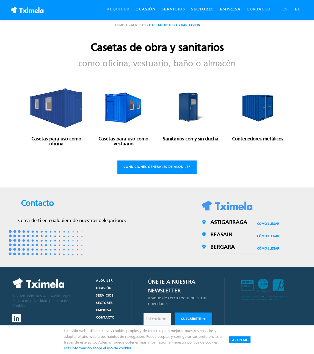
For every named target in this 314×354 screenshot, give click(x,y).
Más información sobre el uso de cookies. (98, 348)
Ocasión (104, 288)
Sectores (104, 303)
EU (298, 9)
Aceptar (239, 340)
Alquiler (138, 25)
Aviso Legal (60, 296)
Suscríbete (193, 319)
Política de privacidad (29, 301)
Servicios (105, 295)
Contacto (105, 317)
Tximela (121, 25)
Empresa (104, 310)
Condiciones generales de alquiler (157, 167)
